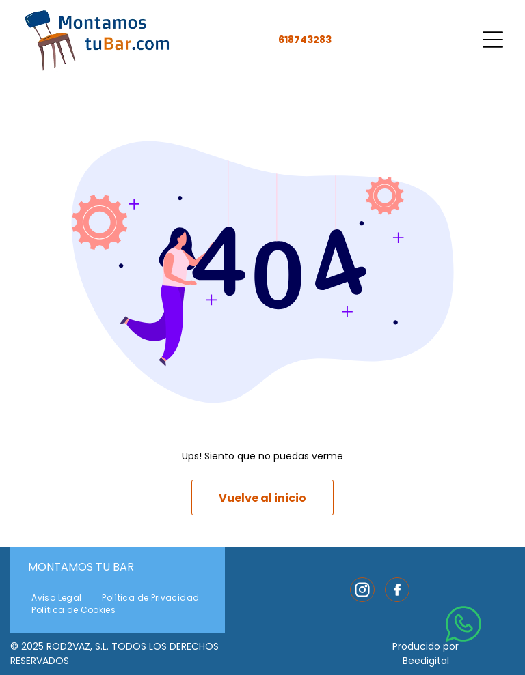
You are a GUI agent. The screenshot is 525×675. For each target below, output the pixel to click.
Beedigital (426, 660)
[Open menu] (493, 39)
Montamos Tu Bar (81, 567)
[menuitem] (56, 598)
